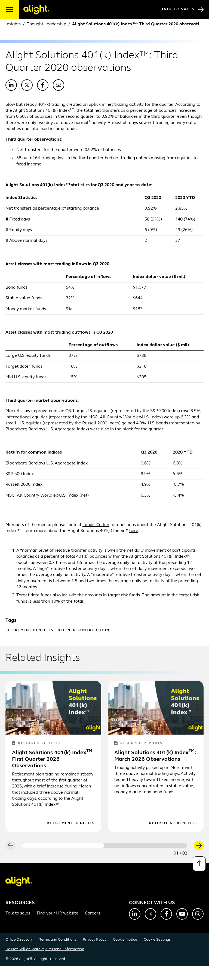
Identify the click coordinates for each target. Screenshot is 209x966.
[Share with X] (27, 85)
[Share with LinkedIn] (11, 85)
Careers (92, 913)
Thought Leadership (46, 24)
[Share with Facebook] (42, 85)
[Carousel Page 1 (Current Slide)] (63, 845)
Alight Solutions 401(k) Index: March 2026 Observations (155, 756)
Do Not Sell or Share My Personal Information (44, 949)
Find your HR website (57, 913)
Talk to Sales (182, 9)
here (133, 531)
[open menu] (9, 9)
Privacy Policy (94, 940)
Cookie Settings (157, 940)
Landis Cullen (95, 525)
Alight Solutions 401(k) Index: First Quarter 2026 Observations (53, 759)
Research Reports (36, 743)
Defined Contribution (84, 630)
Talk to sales (17, 913)
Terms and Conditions (57, 940)
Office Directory (19, 940)
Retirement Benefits (29, 630)
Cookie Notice (125, 940)
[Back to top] (199, 863)
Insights (13, 24)
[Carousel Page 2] (145, 845)
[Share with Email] (58, 85)
